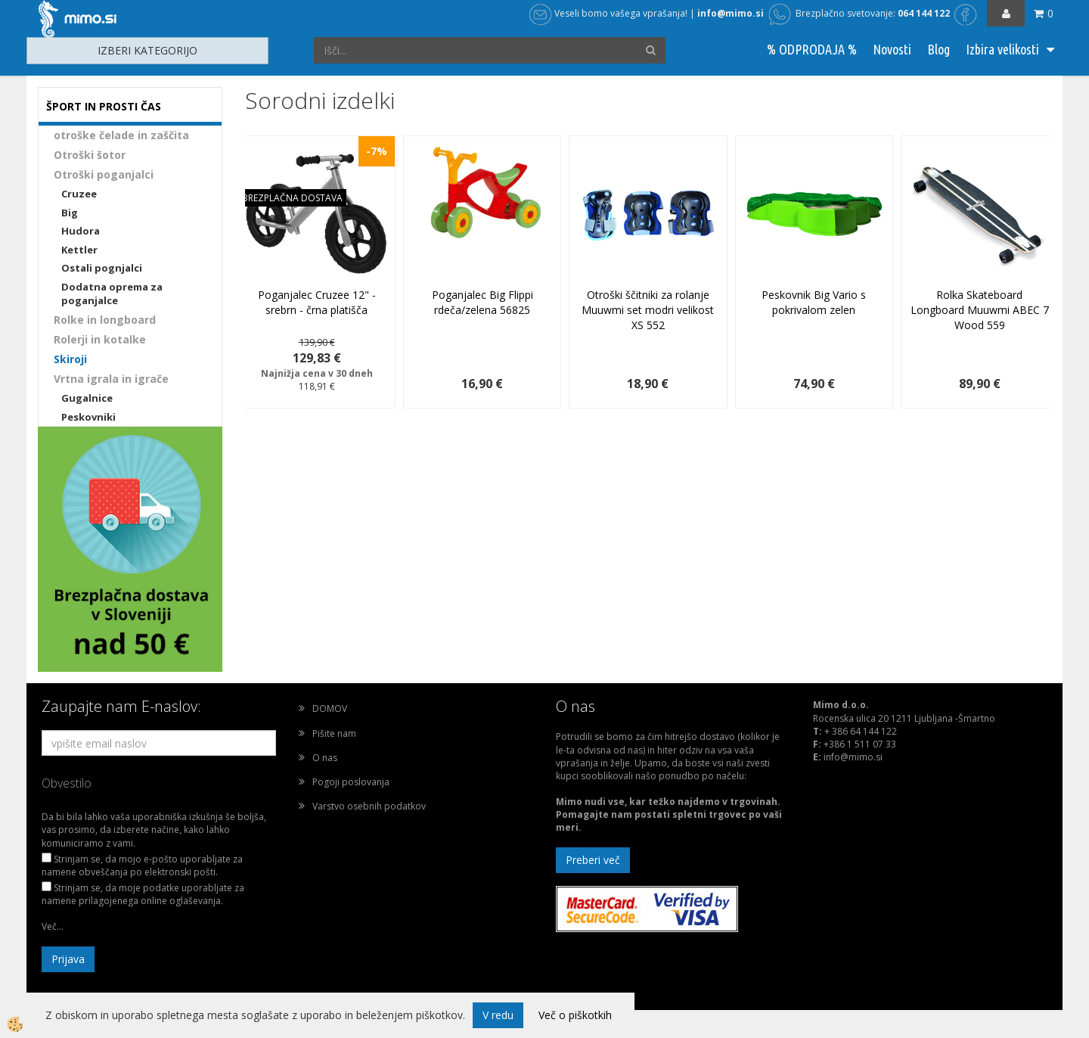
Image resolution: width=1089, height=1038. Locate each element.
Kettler (79, 249)
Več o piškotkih (575, 1015)
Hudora (80, 231)
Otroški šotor (90, 155)
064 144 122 (924, 13)
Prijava (68, 959)
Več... (53, 926)
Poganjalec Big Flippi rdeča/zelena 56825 (482, 302)
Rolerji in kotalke (100, 339)
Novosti (892, 49)
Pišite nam (334, 733)
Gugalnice (87, 398)
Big (69, 212)
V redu (497, 1015)
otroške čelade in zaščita (121, 135)
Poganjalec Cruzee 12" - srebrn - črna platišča (317, 302)
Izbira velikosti (1002, 49)
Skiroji (70, 359)
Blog (938, 49)
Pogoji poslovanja (350, 781)
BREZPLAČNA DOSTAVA (292, 197)
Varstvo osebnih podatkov (369, 806)
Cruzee (79, 193)
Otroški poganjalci (104, 174)
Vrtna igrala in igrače (111, 378)
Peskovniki (88, 417)
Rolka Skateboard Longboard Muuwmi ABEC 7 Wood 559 (980, 309)
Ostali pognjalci (101, 268)
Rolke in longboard (105, 319)
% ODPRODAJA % (812, 49)
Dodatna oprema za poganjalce (112, 294)
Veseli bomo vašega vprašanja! (608, 13)
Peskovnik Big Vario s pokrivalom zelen (814, 302)
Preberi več (593, 860)
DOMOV (329, 708)
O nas (324, 757)
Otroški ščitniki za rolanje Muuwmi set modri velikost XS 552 (648, 309)
